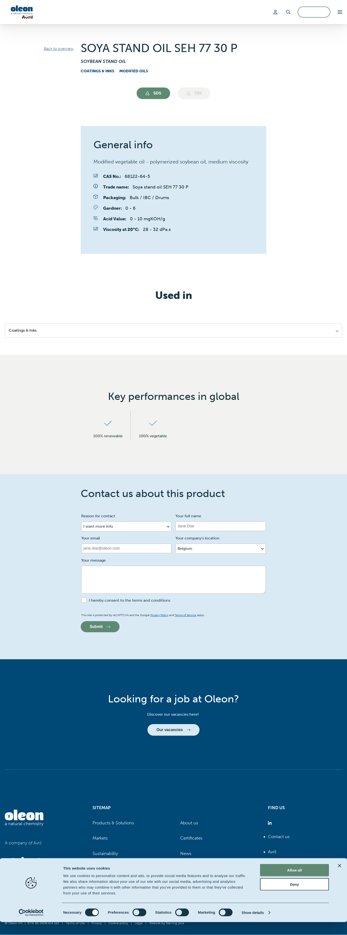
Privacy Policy (159, 615)
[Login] (276, 12)
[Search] (288, 12)
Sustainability (105, 853)
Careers (100, 869)
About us (189, 823)
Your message (93, 560)
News (185, 853)
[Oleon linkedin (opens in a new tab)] (271, 823)
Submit (100, 627)
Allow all (294, 883)
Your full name (188, 516)
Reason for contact (98, 516)
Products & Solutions (113, 823)
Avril (272, 852)
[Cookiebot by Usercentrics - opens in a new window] (31, 925)
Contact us (279, 837)
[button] (340, 12)
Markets (100, 838)
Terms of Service (185, 615)
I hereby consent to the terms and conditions (129, 600)
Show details (253, 925)
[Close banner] (339, 878)
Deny (294, 897)
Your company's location (197, 538)
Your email (90, 538)
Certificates (191, 838)
